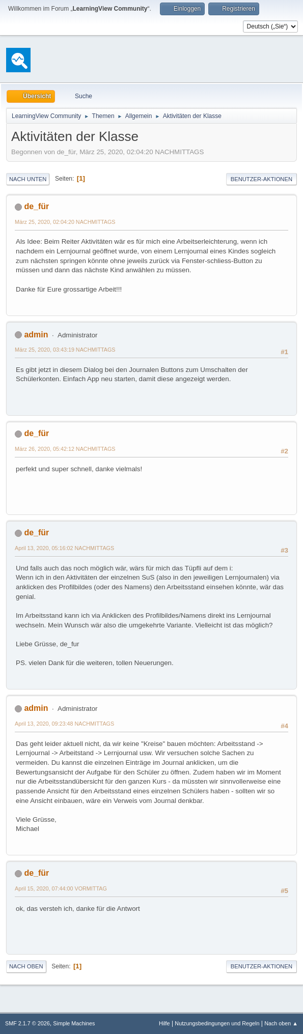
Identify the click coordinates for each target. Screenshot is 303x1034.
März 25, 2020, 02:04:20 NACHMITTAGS (65, 222)
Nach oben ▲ (281, 1023)
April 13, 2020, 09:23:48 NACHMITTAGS (64, 724)
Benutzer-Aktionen (261, 179)
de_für (36, 206)
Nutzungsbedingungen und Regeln (217, 1023)
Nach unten (27, 179)
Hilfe (164, 1023)
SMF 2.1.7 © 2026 (27, 1023)
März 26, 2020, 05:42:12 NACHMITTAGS (65, 449)
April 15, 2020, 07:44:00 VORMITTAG (61, 888)
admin (36, 334)
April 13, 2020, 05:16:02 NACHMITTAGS (64, 548)
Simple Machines (74, 1023)
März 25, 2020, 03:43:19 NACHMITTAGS (65, 350)
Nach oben (26, 966)
